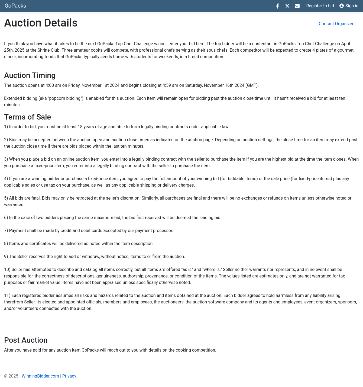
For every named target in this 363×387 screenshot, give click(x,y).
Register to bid (320, 5)
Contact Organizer (336, 23)
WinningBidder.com (40, 376)
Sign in (348, 5)
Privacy (69, 376)
